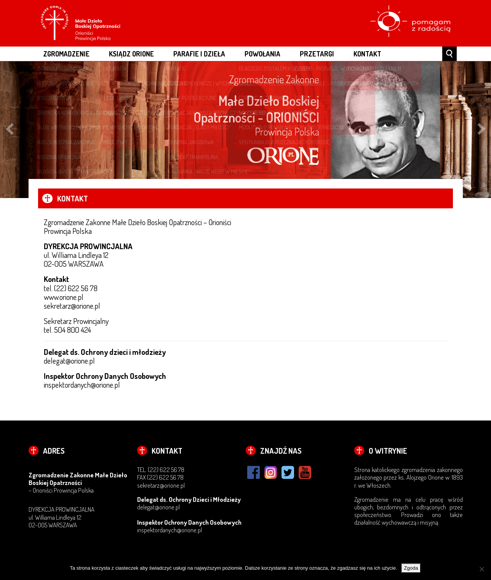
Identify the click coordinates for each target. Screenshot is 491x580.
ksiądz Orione (131, 53)
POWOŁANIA (262, 53)
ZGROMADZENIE (66, 53)
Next (481, 129)
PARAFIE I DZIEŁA (199, 53)
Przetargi (317, 53)
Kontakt (367, 53)
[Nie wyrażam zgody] (481, 569)
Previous (9, 129)
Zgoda (411, 568)
